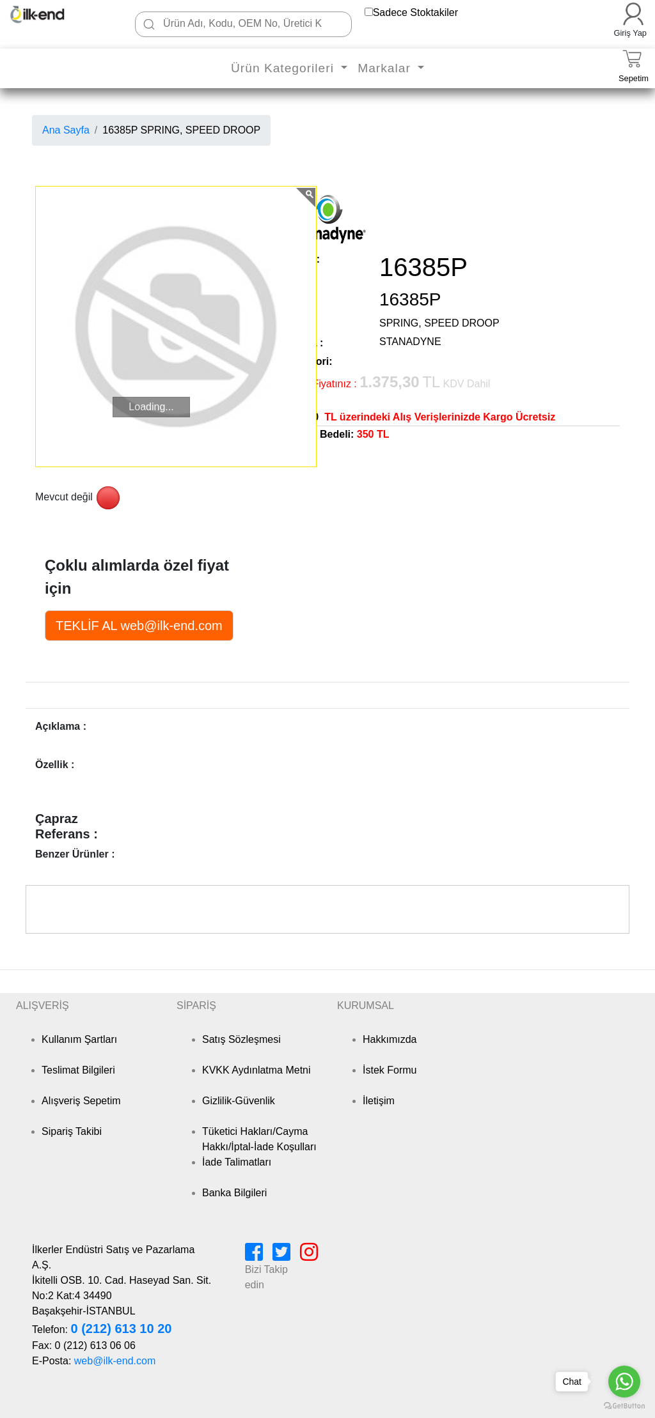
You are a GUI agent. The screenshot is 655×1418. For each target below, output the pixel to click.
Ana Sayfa (66, 130)
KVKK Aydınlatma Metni (256, 1070)
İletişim (379, 1100)
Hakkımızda (389, 1039)
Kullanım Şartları (79, 1039)
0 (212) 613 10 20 (120, 1329)
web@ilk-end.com (114, 1360)
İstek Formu (389, 1070)
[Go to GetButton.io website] (624, 1405)
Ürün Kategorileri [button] (284, 68)
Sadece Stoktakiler (415, 12)
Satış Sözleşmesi (241, 1039)
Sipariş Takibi (72, 1131)
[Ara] (149, 24)
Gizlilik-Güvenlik (238, 1100)
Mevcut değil (64, 496)
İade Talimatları (236, 1162)
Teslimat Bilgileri (78, 1070)
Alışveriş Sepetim (81, 1100)
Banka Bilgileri (234, 1192)
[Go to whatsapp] (624, 1382)
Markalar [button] (386, 68)
